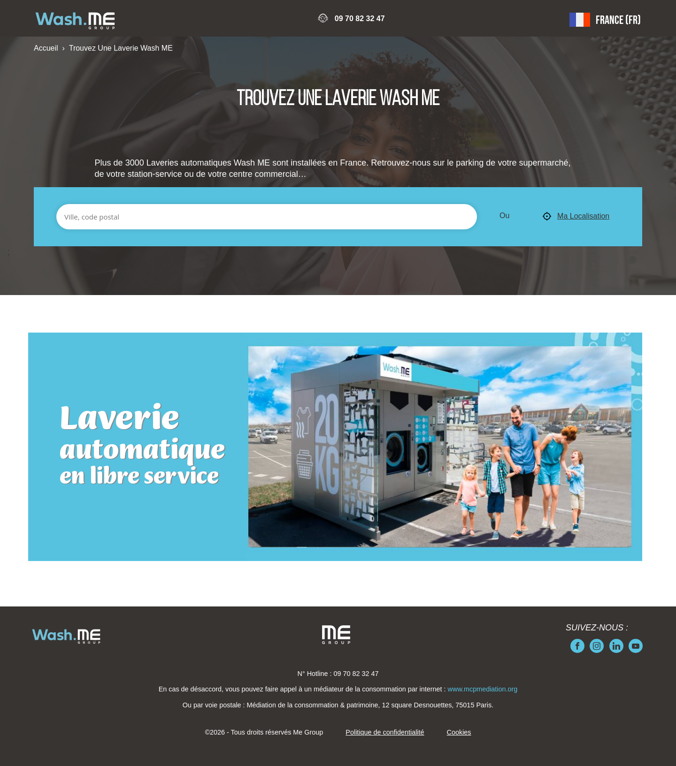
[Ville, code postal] (266, 216)
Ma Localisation (575, 217)
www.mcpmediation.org (483, 689)
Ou (504, 216)
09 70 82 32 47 (360, 19)
